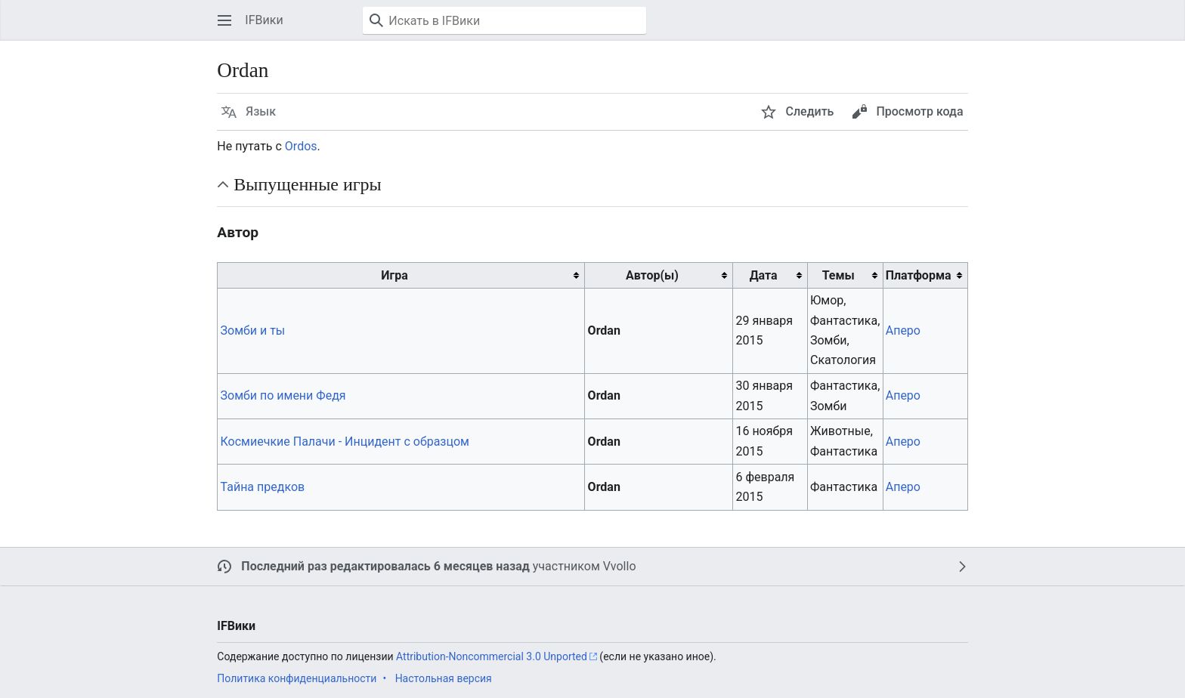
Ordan (604, 330)
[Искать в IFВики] (504, 20)
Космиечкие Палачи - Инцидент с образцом (345, 441)
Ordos (301, 146)
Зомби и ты (253, 330)
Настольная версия (443, 678)
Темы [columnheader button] (838, 275)
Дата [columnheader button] (764, 275)
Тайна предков (263, 487)
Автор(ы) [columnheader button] (652, 275)
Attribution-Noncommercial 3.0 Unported (491, 656)
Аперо (903, 330)
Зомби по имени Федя (283, 395)
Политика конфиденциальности (296, 678)
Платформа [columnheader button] (918, 275)
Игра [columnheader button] (394, 275)
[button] (224, 20)
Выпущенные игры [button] (307, 184)
